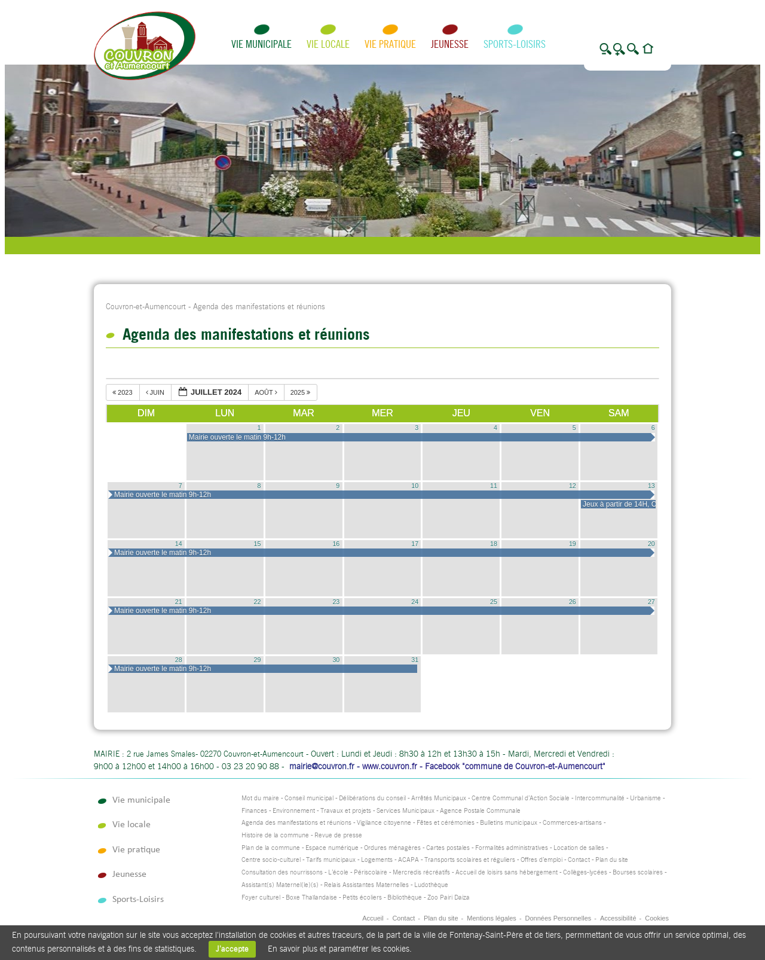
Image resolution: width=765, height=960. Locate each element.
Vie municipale (261, 44)
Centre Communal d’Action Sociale (521, 798)
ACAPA (408, 860)
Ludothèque (431, 885)
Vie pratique (390, 44)
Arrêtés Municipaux (438, 798)
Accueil (372, 918)
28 (178, 659)
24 (414, 601)
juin (156, 392)
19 (572, 543)
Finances (254, 811)
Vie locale (328, 44)
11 (493, 485)
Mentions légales (491, 918)
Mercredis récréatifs (421, 872)
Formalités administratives (511, 848)
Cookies (657, 918)
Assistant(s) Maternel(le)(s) (280, 885)
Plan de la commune (270, 848)
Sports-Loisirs (515, 44)
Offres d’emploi (541, 860)
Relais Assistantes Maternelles (366, 885)
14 (178, 543)
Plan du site (611, 860)
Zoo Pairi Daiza (448, 897)
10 (414, 485)
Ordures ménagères (392, 848)
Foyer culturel (260, 897)
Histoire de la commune (275, 835)
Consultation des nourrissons (282, 872)
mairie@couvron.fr (321, 766)
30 (335, 659)
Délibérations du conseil (372, 798)
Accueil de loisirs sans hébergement (506, 872)
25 (493, 601)
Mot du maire (260, 798)
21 (178, 601)
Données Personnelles (558, 918)
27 (651, 601)
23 (335, 601)
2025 (301, 392)
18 (493, 543)
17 (414, 543)
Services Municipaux (405, 811)
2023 (123, 392)
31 (414, 659)
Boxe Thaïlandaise (311, 897)
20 (651, 543)
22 (257, 601)
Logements (377, 860)
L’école (338, 872)
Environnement (294, 811)
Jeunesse (450, 44)
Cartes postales (448, 848)
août (267, 392)
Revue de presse (338, 835)
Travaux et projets (345, 811)
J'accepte (232, 948)
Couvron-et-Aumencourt (146, 306)
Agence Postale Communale (480, 811)
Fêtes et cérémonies (446, 823)
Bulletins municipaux (508, 823)
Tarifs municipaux (331, 860)
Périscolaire (370, 872)
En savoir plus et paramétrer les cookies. (340, 948)
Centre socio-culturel (271, 860)
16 (335, 543)
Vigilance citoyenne (384, 823)
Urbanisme (645, 798)
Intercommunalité (600, 798)
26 (572, 601)
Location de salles (578, 848)
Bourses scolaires (638, 872)
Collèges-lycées (585, 872)
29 (257, 659)
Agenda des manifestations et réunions (296, 823)
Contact (579, 860)
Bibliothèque (404, 897)
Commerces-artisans (572, 823)
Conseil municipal (308, 798)
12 (572, 485)
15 (257, 543)
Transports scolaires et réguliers (469, 860)
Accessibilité (618, 918)
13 (651, 485)
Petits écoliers (362, 897)
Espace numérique (332, 848)
